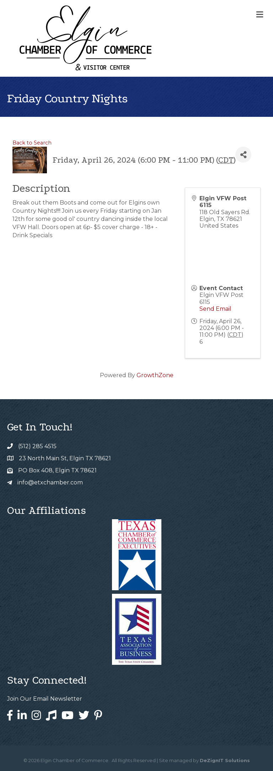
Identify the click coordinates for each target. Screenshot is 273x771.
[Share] (243, 155)
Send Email (215, 308)
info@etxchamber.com (50, 482)
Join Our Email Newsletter (44, 698)
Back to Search (32, 143)
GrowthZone (154, 375)
